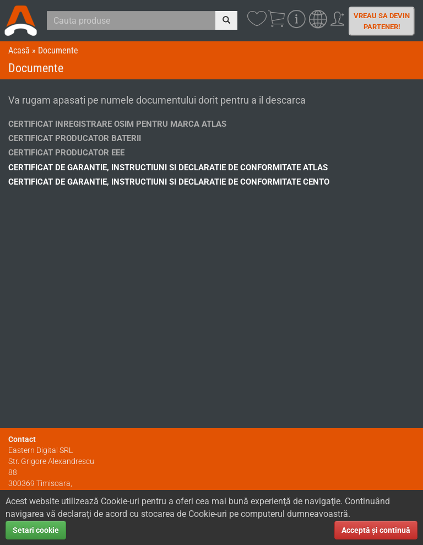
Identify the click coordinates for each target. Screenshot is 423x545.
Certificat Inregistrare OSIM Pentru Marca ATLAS (117, 124)
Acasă (19, 50)
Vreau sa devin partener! (382, 21)
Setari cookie (36, 530)
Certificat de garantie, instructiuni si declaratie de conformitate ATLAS (168, 167)
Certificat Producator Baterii (74, 138)
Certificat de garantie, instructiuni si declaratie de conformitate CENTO (168, 182)
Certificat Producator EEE (66, 153)
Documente (58, 50)
